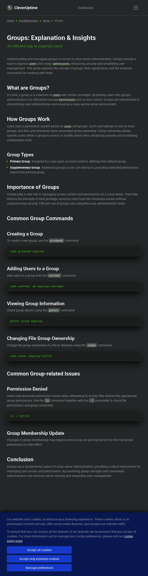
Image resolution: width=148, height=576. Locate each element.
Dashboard (82, 8)
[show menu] (136, 7)
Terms (46, 20)
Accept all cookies (39, 550)
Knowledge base (28, 20)
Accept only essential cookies (39, 559)
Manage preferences (39, 568)
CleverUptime (22, 8)
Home (10, 20)
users (32, 63)
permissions (61, 63)
